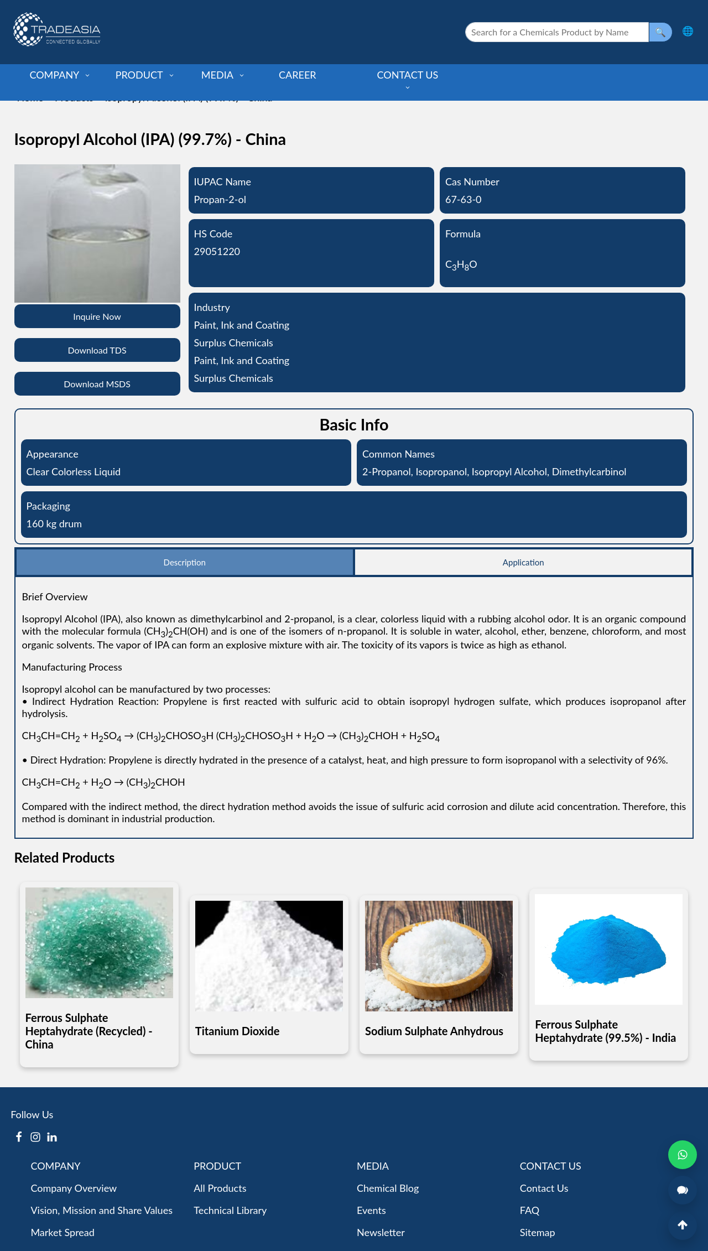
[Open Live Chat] (682, 1190)
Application (523, 562)
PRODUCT (145, 75)
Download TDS (96, 350)
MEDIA (223, 75)
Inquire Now (97, 316)
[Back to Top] (682, 1225)
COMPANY (60, 75)
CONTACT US (408, 80)
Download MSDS (97, 383)
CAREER (297, 75)
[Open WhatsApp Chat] (682, 1154)
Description (185, 562)
